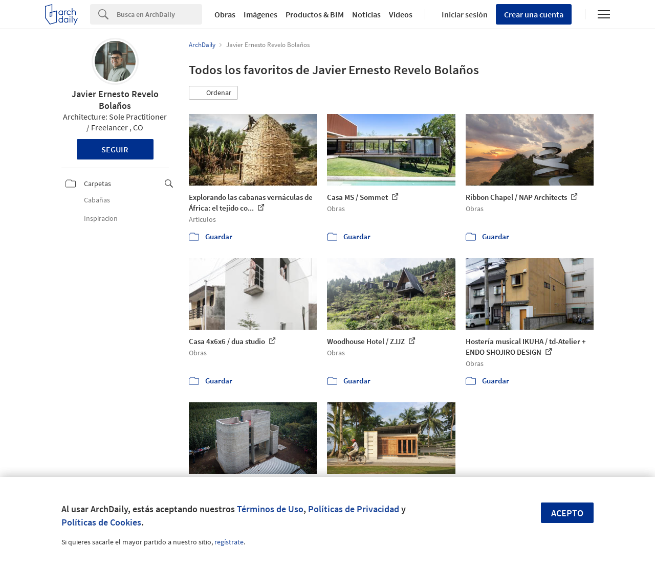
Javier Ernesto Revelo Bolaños (115, 99)
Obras (224, 14)
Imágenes (260, 14)
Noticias (366, 14)
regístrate (229, 541)
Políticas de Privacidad (353, 509)
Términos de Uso (270, 509)
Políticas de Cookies (101, 522)
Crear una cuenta (533, 14)
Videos (400, 14)
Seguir (114, 149)
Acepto (567, 513)
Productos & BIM (315, 14)
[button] (213, 93)
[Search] (159, 14)
